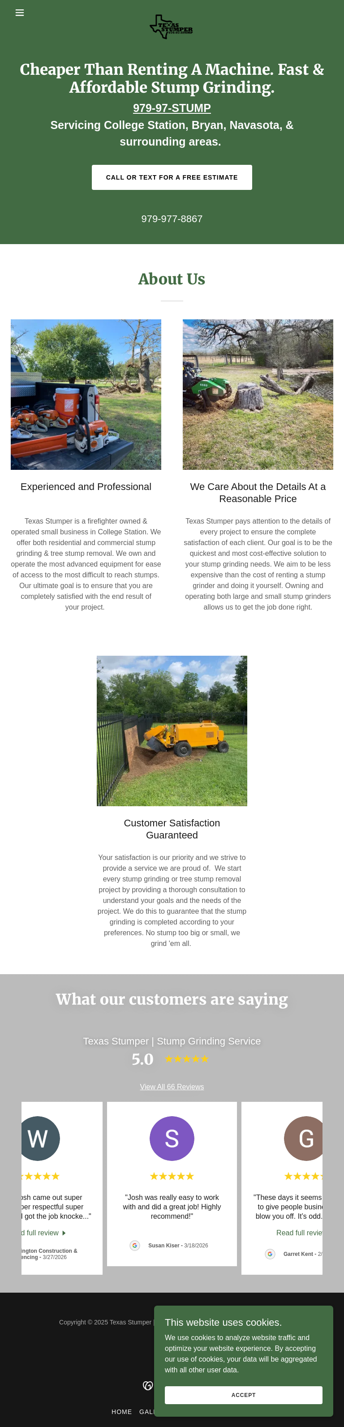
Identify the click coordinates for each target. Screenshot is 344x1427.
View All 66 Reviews (172, 1087)
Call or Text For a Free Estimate (172, 177)
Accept (244, 1395)
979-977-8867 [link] (171, 218)
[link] (172, 12)
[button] (35, 12)
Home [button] (122, 1411)
